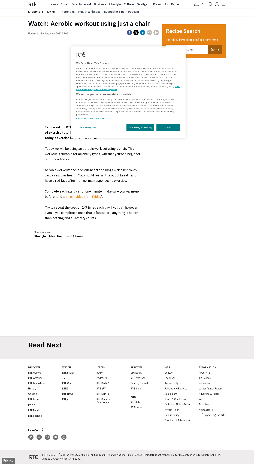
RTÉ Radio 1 (103, 383)
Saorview (204, 404)
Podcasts (101, 378)
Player (157, 4)
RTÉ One (67, 383)
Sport (65, 4)
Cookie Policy (172, 415)
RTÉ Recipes (35, 415)
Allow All (168, 127)
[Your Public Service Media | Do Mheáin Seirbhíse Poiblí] (33, 457)
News (54, 4)
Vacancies (204, 383)
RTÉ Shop (136, 388)
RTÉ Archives (35, 378)
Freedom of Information (178, 420)
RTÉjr (65, 399)
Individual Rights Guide (177, 404)
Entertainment (81, 4)
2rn (200, 399)
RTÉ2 (65, 388)
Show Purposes (88, 127)
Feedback (170, 378)
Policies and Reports (176, 388)
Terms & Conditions (175, 399)
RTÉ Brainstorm (36, 383)
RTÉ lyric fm (103, 393)
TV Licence (205, 378)
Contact (169, 372)
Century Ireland (139, 383)
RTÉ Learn (33, 399)
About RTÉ (204, 372)
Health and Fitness (70, 236)
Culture (129, 4)
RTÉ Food (33, 410)
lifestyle (34, 11)
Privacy (8, 460)
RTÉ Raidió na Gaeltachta (103, 401)
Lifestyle (115, 4)
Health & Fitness (89, 11)
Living (51, 11)
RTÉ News (67, 393)
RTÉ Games (34, 372)
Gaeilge (142, 4)
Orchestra (136, 372)
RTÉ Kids (135, 402)
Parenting (68, 11)
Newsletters (206, 409)
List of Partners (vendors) (90, 118)
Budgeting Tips (114, 11)
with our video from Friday (82, 197)
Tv (166, 4)
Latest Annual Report (210, 388)
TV (63, 378)
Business (100, 4)
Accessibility (172, 383)
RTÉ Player (68, 372)
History (32, 388)
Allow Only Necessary (140, 127)
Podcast (133, 11)
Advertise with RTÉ (209, 393)
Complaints (171, 393)
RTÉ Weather (138, 378)
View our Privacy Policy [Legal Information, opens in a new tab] (105, 89)
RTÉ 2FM (101, 388)
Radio (175, 4)
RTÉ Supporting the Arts (212, 415)
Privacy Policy (172, 409)
